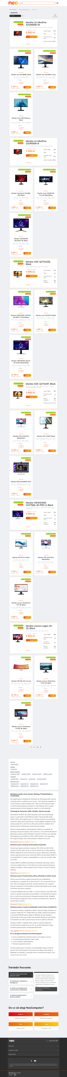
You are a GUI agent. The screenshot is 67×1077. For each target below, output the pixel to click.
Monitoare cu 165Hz (37, 774)
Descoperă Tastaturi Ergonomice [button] (21, 904)
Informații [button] (33, 1046)
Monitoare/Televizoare (24, 9)
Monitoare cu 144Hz (47, 774)
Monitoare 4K (14, 769)
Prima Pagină (13, 9)
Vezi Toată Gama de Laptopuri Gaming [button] (23, 842)
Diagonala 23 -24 (15, 786)
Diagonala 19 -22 (24, 786)
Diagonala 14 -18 (34, 786)
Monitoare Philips (14, 779)
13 (37, 747)
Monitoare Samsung (41, 779)
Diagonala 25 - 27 (44, 784)
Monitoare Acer (23, 779)
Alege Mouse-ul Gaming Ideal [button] (20, 873)
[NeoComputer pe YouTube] (35, 1061)
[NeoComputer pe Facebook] (31, 1061)
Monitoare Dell (32, 779)
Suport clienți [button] (33, 1054)
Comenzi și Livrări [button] (33, 1050)
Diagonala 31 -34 (24, 784)
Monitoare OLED (14, 764)
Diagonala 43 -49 (15, 784)
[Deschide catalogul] (57, 3)
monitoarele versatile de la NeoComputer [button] (42, 989)
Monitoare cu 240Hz (15, 774)
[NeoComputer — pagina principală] (11, 1041)
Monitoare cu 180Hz (26, 774)
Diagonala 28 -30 (34, 784)
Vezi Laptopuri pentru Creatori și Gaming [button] (23, 930)
